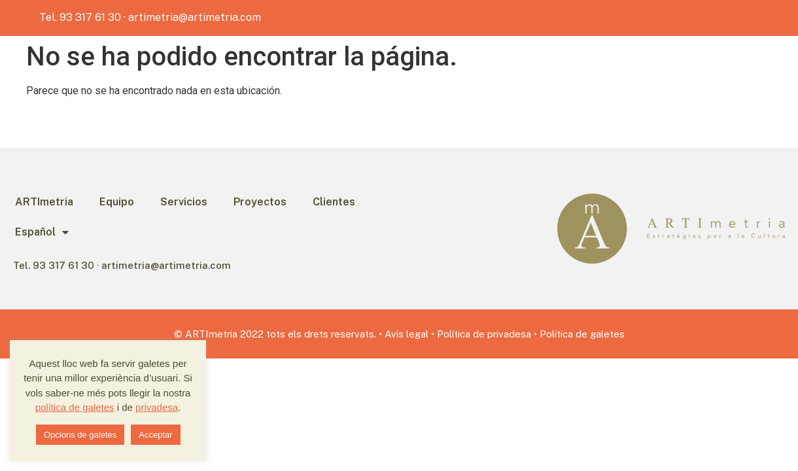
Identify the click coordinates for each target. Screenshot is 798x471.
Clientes (334, 202)
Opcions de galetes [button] (80, 435)
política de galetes (74, 407)
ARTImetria (44, 202)
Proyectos (260, 202)
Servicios (183, 202)
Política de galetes (582, 334)
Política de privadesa (484, 334)
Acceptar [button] (155, 435)
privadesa (156, 407)
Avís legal (406, 334)
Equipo (116, 202)
